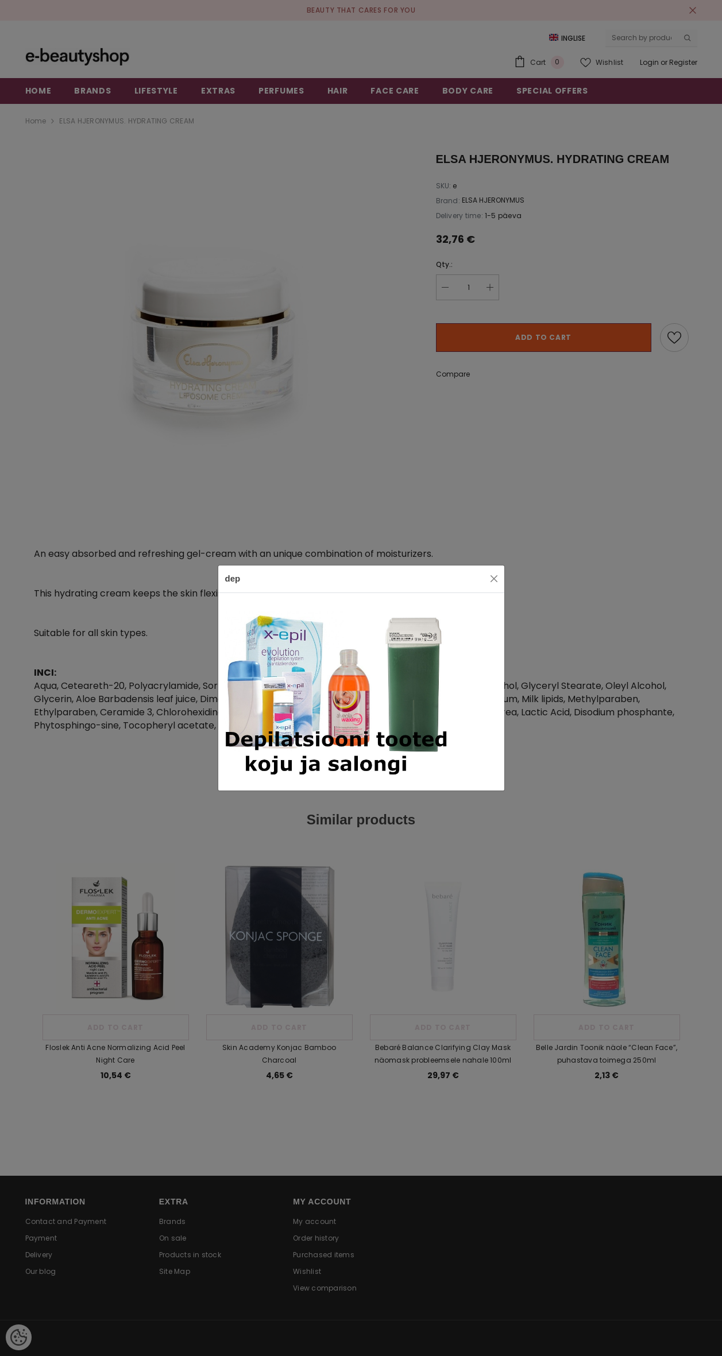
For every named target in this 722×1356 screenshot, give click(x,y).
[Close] (494, 579)
